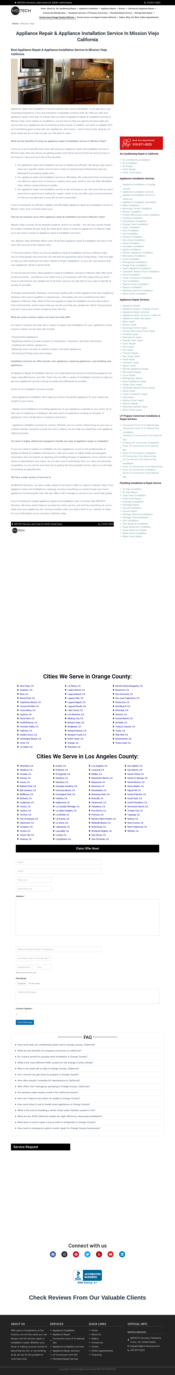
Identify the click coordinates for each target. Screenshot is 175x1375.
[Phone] (34, 880)
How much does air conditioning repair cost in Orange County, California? (56, 1044)
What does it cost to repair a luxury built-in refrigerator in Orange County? (57, 1122)
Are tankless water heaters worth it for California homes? (48, 1092)
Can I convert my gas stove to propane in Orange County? (48, 1074)
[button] (87, 1045)
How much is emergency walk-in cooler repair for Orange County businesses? (59, 1128)
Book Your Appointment (143, 140)
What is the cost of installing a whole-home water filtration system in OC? (56, 1110)
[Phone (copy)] (34, 888)
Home (15, 23)
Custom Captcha (24, 1008)
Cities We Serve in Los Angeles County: (88, 756)
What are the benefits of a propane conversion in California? (49, 1050)
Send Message (25, 1022)
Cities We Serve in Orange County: (87, 676)
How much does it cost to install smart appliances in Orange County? (54, 1104)
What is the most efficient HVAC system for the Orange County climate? (55, 1062)
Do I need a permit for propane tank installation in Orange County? (53, 1056)
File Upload (21, 978)
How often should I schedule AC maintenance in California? (49, 1080)
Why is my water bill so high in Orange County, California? (48, 1068)
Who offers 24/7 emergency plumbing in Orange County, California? (54, 1086)
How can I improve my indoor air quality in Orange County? (49, 1098)
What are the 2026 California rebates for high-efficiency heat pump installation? (60, 1116)
